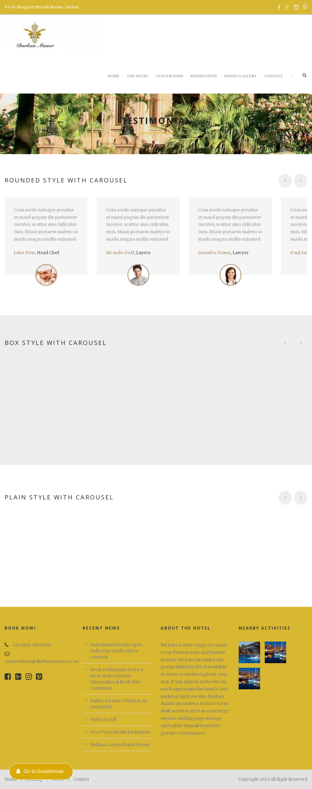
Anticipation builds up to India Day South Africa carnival (116, 651)
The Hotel (138, 76)
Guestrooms (169, 76)
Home (113, 76)
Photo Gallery (240, 76)
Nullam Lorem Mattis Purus (119, 744)
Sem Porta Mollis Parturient (120, 732)
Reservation (203, 76)
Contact (273, 76)
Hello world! (103, 719)
